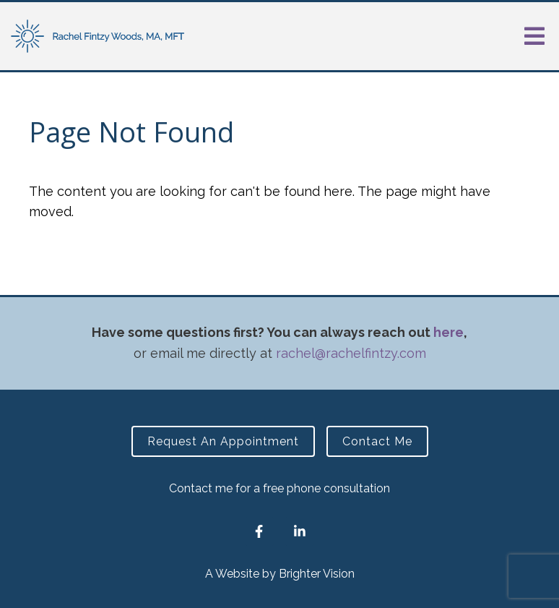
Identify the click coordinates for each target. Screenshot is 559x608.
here (448, 332)
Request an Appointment (223, 441)
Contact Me (377, 441)
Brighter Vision (317, 574)
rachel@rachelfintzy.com (351, 353)
